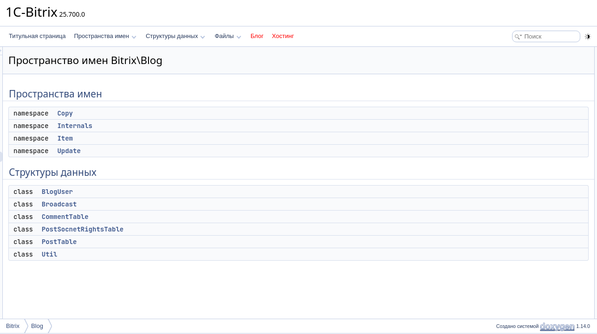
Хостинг (283, 35)
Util (166, 254)
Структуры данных (175, 35)
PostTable (175, 242)
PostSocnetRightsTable (199, 229)
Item (181, 138)
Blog (37, 325)
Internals (190, 126)
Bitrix (12, 325)
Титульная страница (37, 35)
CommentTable (181, 216)
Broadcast (175, 204)
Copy (181, 113)
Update (184, 151)
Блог (257, 35)
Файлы (227, 35)
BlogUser (173, 191)
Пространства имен (105, 35)
